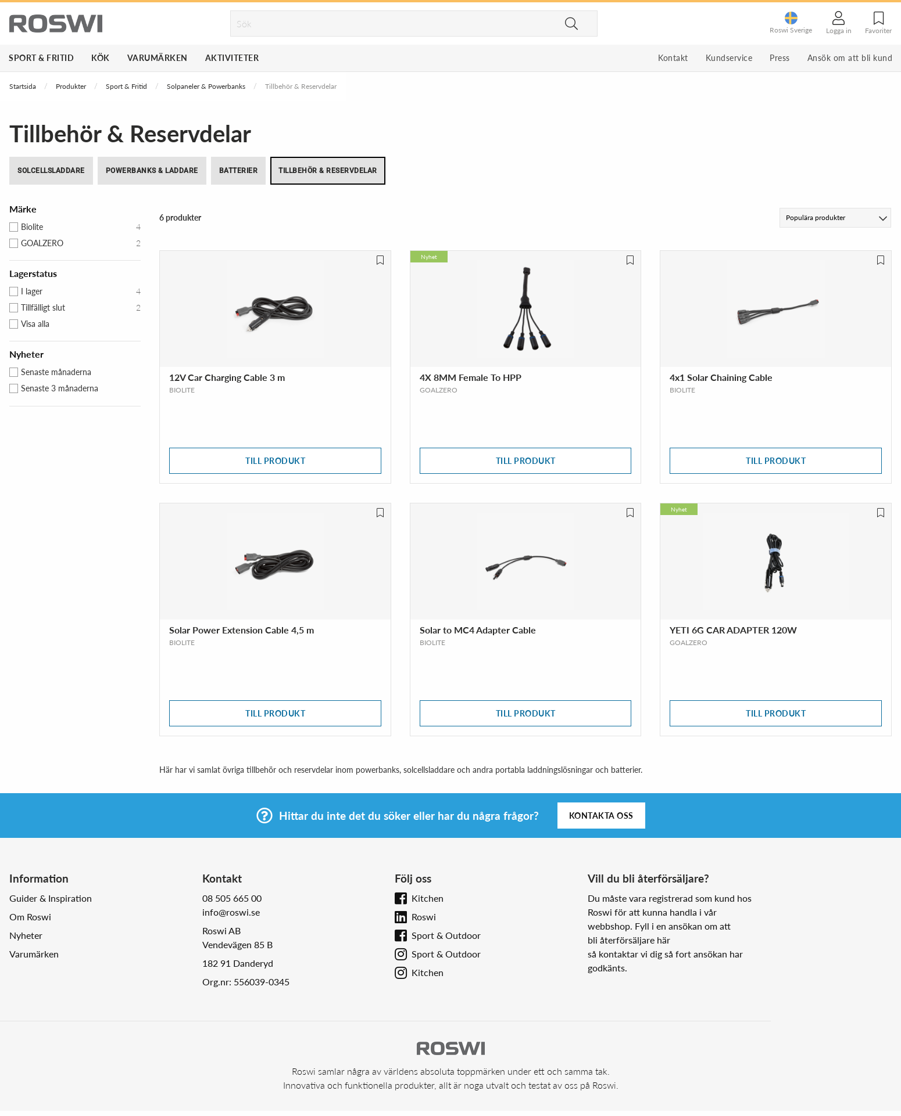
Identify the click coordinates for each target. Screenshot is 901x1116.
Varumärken (157, 58)
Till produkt (275, 461)
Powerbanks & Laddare (152, 171)
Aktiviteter (232, 58)
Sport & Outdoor (446, 935)
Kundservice (729, 58)
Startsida (22, 86)
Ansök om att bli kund (850, 58)
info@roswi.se (231, 911)
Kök (100, 58)
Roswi (424, 916)
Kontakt (673, 58)
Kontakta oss (601, 815)
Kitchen (428, 897)
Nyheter (25, 935)
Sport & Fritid (41, 58)
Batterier (238, 171)
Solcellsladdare (51, 171)
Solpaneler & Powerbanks (206, 86)
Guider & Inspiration (50, 897)
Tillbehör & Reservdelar (327, 171)
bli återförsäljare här (629, 939)
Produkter (71, 86)
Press (780, 58)
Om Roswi (30, 916)
